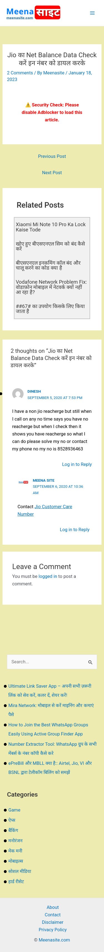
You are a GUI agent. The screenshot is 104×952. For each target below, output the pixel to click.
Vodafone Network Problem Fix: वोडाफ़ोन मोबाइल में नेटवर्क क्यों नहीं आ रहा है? (51, 287)
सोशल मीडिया (19, 871)
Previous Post (52, 156)
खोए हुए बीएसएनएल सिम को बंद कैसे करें (50, 246)
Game (14, 810)
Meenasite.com (54, 940)
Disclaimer (52, 922)
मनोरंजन (15, 840)
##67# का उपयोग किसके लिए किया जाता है (50, 308)
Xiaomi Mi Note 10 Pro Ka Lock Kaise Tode (51, 226)
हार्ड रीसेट (16, 881)
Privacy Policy (53, 929)
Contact (52, 914)
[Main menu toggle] (92, 13)
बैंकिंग (13, 830)
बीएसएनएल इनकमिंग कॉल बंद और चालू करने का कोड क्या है (48, 265)
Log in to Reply (77, 464)
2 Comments (20, 72)
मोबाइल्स (15, 861)
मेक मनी (15, 851)
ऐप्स (11, 820)
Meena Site (43, 480)
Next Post (52, 172)
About (53, 907)
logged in (48, 576)
